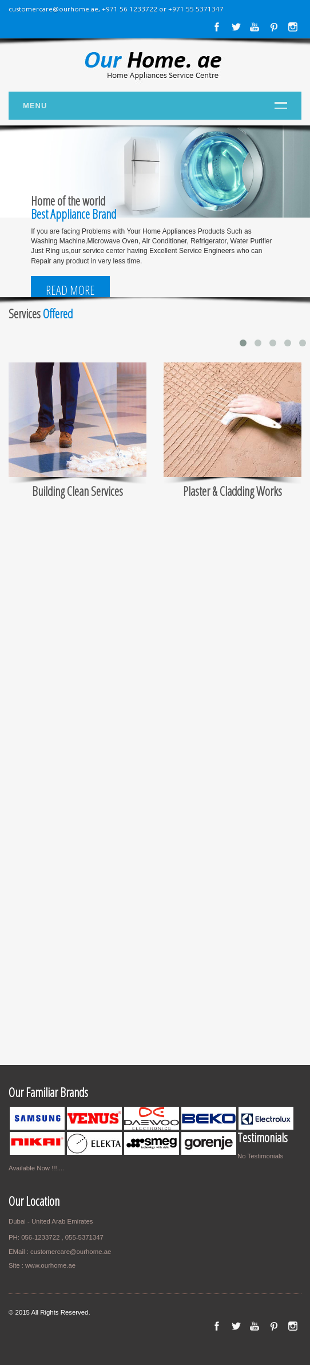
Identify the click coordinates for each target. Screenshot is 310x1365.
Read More (70, 290)
